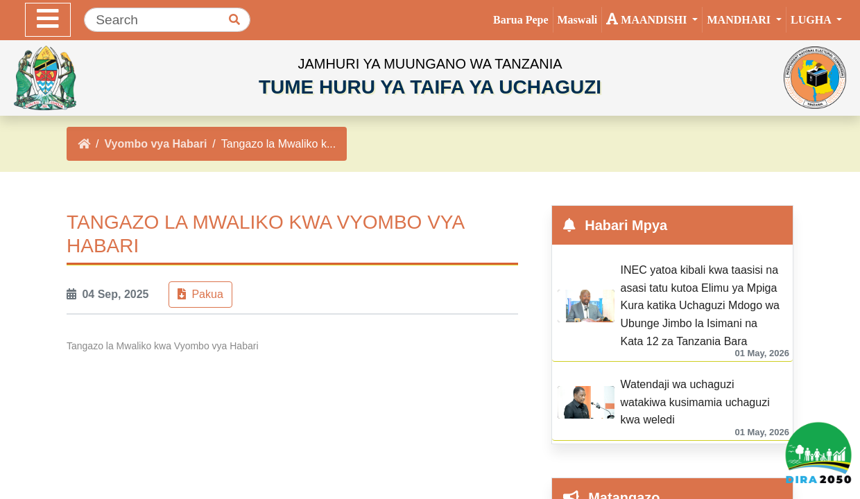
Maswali (578, 20)
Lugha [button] (812, 20)
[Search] (167, 20)
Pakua (200, 294)
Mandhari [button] (740, 20)
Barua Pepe (521, 20)
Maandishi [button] (647, 19)
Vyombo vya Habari (155, 144)
